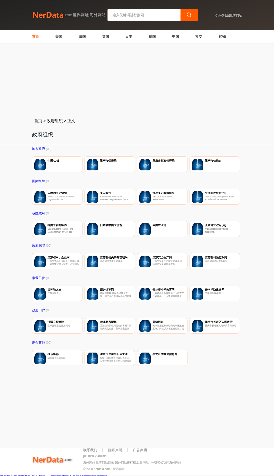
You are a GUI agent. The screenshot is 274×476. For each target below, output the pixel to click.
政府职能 (38, 245)
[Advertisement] (137, 80)
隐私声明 (115, 450)
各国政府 (38, 213)
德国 (152, 36)
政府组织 (55, 121)
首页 (35, 36)
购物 (222, 36)
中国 (175, 36)
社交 (198, 36)
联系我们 (90, 450)
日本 (128, 36)
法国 (82, 36)
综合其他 (38, 342)
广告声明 (140, 450)
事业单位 (38, 278)
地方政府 (38, 149)
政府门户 (38, 310)
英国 (105, 36)
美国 (58, 36)
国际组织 (38, 181)
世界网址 (119, 469)
